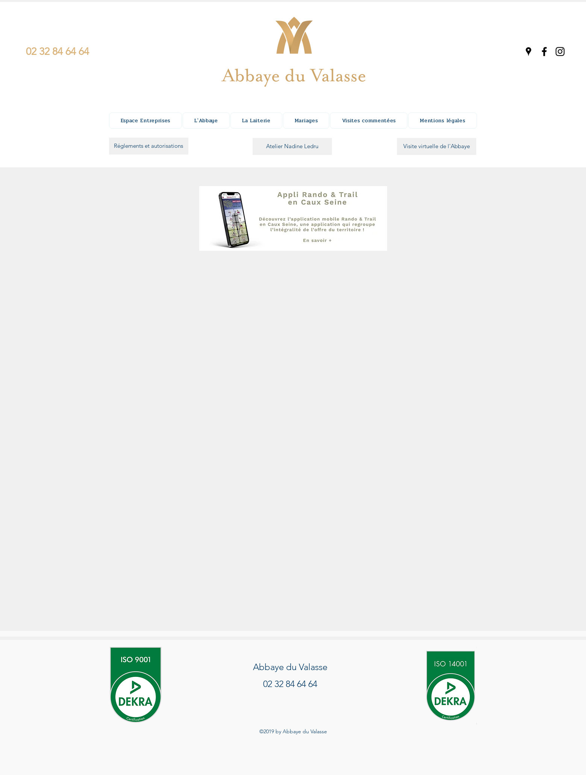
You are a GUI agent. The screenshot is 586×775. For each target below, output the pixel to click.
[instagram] (560, 51)
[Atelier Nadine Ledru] (292, 146)
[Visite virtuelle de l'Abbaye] (436, 146)
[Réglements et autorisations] (148, 146)
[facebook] (544, 51)
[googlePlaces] (528, 51)
